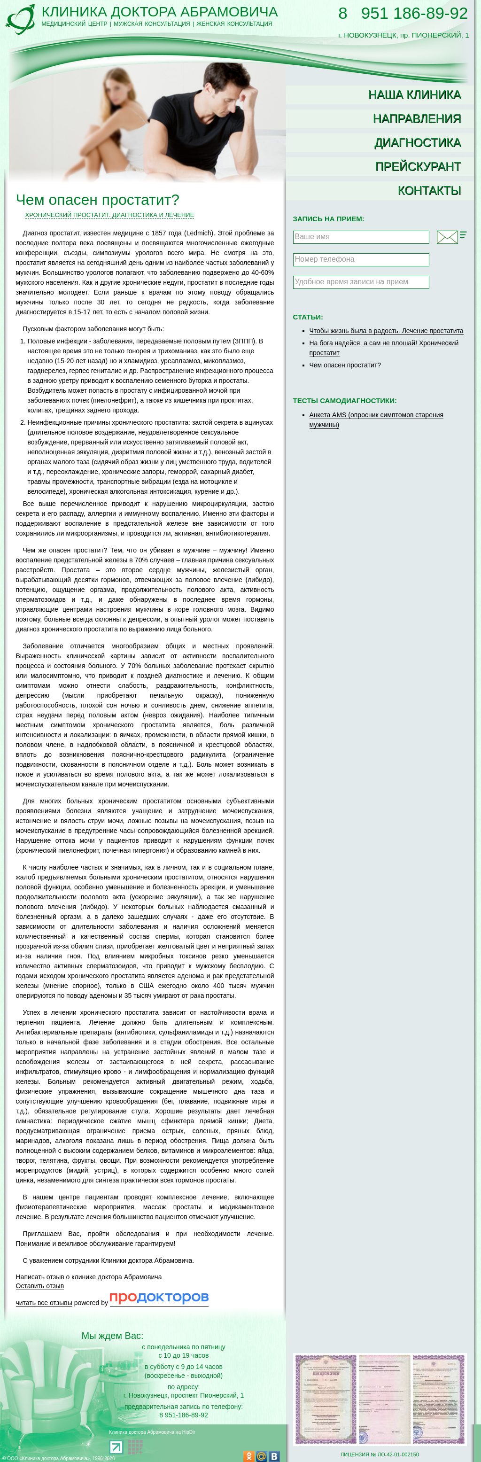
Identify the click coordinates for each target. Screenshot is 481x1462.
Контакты (429, 190)
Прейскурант (418, 166)
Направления (417, 118)
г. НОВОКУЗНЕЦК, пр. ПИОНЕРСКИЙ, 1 (403, 31)
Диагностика (417, 142)
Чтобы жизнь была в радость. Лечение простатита (387, 330)
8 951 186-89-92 (403, 13)
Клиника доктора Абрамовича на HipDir (152, 1432)
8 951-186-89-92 (183, 1415)
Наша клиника (414, 94)
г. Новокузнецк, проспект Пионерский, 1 (184, 1395)
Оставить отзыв (40, 1286)
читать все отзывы (44, 1302)
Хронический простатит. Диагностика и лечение (109, 214)
